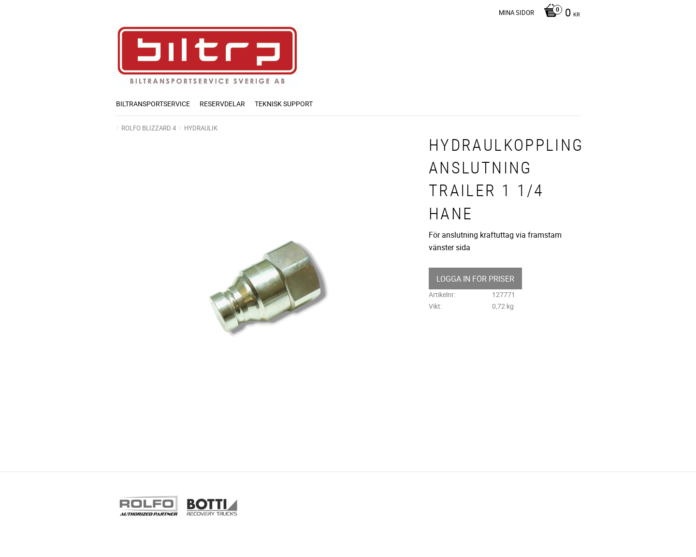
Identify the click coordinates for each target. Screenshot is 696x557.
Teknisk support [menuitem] (284, 103)
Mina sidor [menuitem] (516, 12)
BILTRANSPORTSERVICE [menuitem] (153, 103)
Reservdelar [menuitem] (222, 103)
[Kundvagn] (559, 13)
